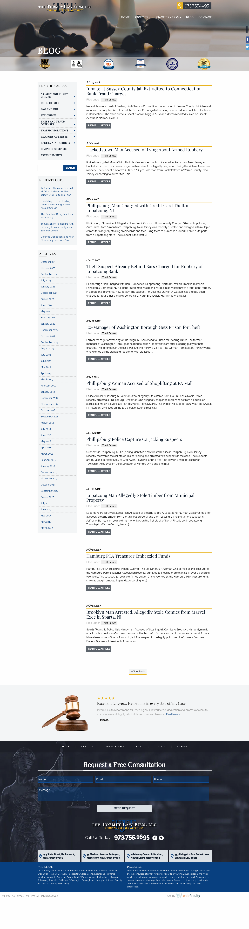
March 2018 (47, 453)
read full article (99, 125)
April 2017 (46, 522)
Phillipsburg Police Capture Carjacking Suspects (134, 439)
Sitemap (182, 746)
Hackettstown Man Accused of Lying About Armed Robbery (144, 149)
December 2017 (49, 472)
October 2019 (48, 336)
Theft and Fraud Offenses (53, 123)
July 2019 (46, 354)
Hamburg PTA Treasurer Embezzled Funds (128, 556)
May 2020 (46, 311)
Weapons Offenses (54, 136)
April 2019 (46, 373)
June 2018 (46, 435)
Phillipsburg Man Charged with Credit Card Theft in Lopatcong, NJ (138, 207)
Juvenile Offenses (54, 149)
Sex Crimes (48, 115)
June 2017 (46, 509)
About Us (87, 746)
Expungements (51, 155)
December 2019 (49, 330)
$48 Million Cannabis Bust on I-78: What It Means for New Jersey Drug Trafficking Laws (57, 191)
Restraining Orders (55, 142)
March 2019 (47, 379)
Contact (159, 746)
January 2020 (48, 323)
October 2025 (48, 262)
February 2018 (48, 460)
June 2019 (46, 361)
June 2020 (46, 305)
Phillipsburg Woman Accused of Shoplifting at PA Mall (139, 383)
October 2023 (48, 268)
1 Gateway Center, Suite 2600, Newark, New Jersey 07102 (147, 856)
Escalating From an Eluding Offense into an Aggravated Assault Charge (55, 204)
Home (65, 746)
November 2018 (49, 404)
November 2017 (49, 478)
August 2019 (47, 348)
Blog (139, 746)
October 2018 (48, 410)
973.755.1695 (197, 5)
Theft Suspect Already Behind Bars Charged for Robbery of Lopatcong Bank (144, 268)
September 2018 (49, 416)
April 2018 (46, 447)
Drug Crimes (50, 103)
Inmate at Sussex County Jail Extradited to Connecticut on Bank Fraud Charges (144, 91)
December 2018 (49, 398)
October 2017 (48, 484)
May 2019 (46, 367)
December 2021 (49, 293)
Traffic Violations (54, 130)
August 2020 (47, 299)
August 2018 (47, 423)
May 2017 (46, 515)
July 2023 (46, 280)
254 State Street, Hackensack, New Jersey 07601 (59, 856)
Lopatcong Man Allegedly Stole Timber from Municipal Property (140, 497)
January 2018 (48, 466)
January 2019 (48, 392)
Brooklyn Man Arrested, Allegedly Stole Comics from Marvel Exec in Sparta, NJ (145, 614)
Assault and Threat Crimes (55, 95)
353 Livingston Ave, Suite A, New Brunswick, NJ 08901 (192, 856)
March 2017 (47, 528)
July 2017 (46, 503)
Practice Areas (114, 746)
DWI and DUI (49, 109)
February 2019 (48, 385)
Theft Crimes (109, 99)
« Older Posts (137, 671)
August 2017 (47, 497)
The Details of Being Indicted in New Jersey (57, 216)
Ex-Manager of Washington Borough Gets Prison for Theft (143, 327)
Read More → (173, 714)
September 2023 (49, 274)
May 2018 (46, 441)
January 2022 (48, 286)
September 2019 (49, 342)
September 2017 (49, 491)
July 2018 (46, 429)
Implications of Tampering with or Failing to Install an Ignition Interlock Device (57, 227)
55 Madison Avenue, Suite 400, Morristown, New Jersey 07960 (103, 856)
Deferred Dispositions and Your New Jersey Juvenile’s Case (57, 239)
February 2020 (48, 317)
